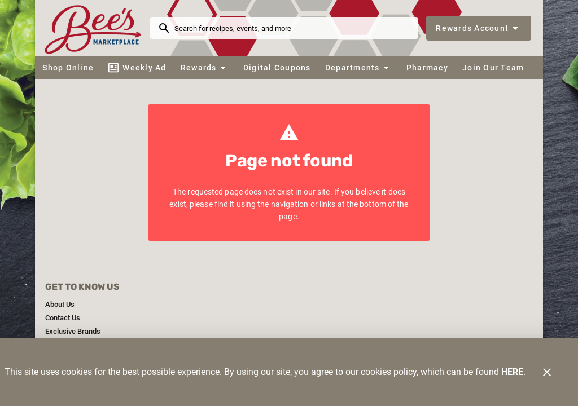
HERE (512, 372)
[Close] (547, 372)
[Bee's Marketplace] (96, 28)
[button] (204, 67)
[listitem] (60, 304)
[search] (292, 28)
